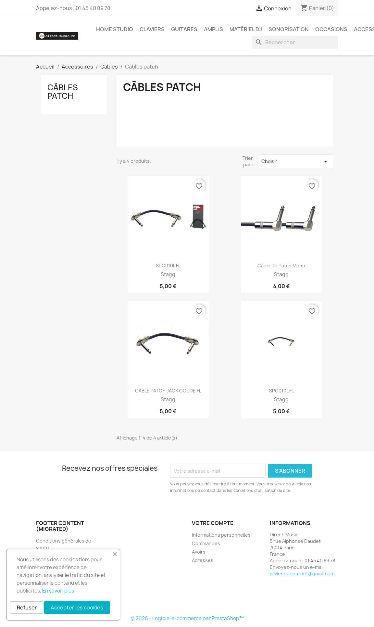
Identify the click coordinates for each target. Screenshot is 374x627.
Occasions (331, 29)
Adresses (202, 560)
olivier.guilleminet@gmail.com (302, 573)
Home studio (114, 29)
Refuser (27, 607)
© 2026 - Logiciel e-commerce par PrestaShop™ (187, 618)
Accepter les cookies (77, 607)
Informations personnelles (221, 535)
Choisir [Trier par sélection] (295, 161)
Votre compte (212, 523)
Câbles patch (62, 91)
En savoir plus (58, 590)
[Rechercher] (295, 42)
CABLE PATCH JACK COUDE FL (168, 391)
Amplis (213, 29)
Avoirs (199, 552)
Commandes (206, 543)
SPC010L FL (168, 265)
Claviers (152, 29)
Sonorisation (288, 29)
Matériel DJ (246, 29)
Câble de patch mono (281, 265)
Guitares (184, 29)
